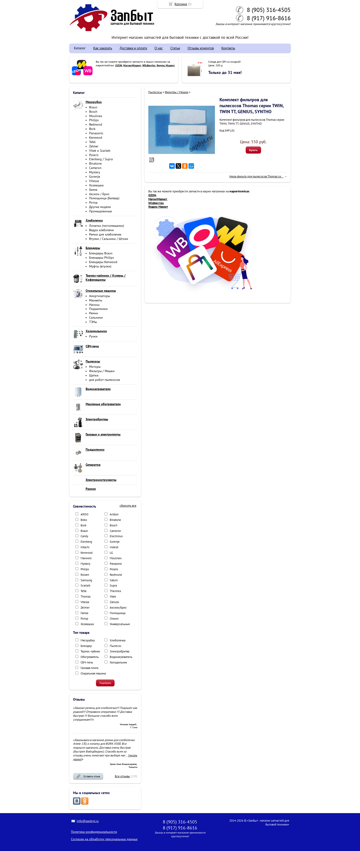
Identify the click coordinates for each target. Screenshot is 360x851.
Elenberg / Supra (101, 159)
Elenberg (86, 542)
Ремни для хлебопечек (105, 234)
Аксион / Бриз (99, 194)
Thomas (85, 596)
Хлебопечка (117, 640)
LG (111, 553)
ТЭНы (93, 322)
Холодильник (118, 662)
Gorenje (94, 176)
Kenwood (95, 137)
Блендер (86, 646)
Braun (93, 107)
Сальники (96, 317)
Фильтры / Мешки (102, 371)
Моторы (95, 367)
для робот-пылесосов (104, 380)
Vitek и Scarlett (99, 151)
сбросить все (128, 506)
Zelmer (93, 146)
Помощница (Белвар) (104, 198)
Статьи (175, 48)
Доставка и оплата (133, 48)
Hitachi (85, 547)
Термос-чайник (90, 651)
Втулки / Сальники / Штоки (108, 239)
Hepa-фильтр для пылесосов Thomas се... (256, 176)
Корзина (180, 4)
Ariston (114, 514)
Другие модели (100, 207)
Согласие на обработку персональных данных (104, 839)
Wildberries (148, 65)
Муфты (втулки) (100, 266)
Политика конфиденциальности (94, 832)
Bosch (93, 112)
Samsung (86, 580)
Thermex (115, 591)
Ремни (93, 313)
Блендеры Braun (100, 253)
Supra (113, 585)
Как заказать (102, 48)
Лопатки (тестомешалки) (106, 226)
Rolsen (85, 575)
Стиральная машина (93, 673)
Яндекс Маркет (166, 65)
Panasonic (96, 133)
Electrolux (116, 536)
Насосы (94, 305)
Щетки (93, 375)
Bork (92, 129)
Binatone (95, 163)
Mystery (94, 172)
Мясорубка (88, 640)
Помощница (117, 613)
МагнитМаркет (132, 65)
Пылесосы (155, 92)
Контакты (228, 48)
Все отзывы (122, 776)
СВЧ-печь (87, 662)
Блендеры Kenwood (103, 262)
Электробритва (119, 651)
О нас (159, 48)
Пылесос (115, 646)
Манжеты (95, 300)
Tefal (92, 142)
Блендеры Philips (101, 258)
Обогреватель (90, 657)
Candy (84, 536)
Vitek (113, 596)
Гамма (93, 190)
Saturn (114, 580)
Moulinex (95, 116)
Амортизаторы (99, 296)
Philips (94, 120)
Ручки (93, 336)
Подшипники (98, 309)
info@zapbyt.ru (88, 821)
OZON (118, 65)
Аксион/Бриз (118, 607)
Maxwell (86, 558)
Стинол (114, 619)
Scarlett (85, 585)
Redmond (95, 124)
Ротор (93, 202)
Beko (84, 520)
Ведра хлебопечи (101, 230)
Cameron (95, 168)
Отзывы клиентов (201, 48)
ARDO (84, 514)
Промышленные (100, 211)
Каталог (80, 48)
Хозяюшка (96, 185)
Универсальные (120, 624)
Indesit (114, 547)
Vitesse (94, 181)
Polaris (93, 155)
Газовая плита (89, 668)
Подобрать (105, 683)
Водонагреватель (121, 657)
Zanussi (114, 602)
